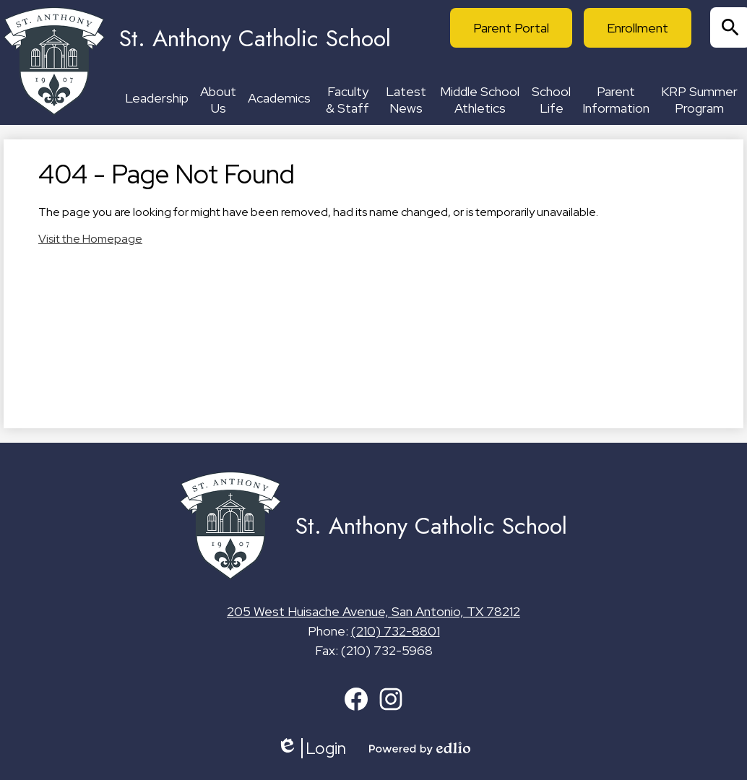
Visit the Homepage (90, 238)
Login (311, 748)
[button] (156, 99)
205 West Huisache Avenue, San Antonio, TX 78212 (373, 611)
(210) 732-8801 (395, 631)
